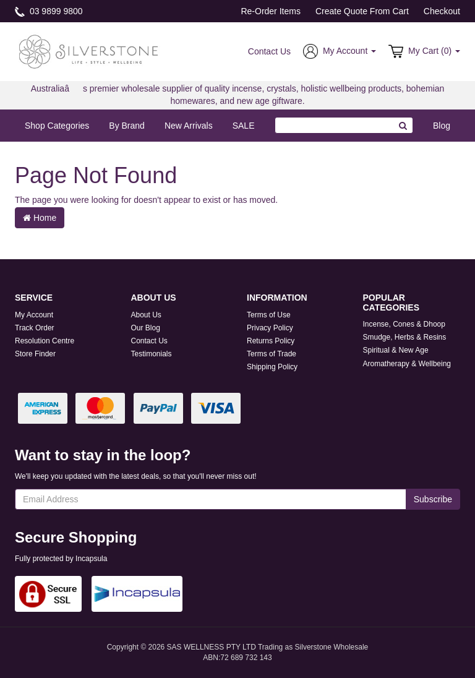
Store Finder (35, 354)
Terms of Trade (271, 354)
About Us (146, 315)
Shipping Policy (272, 367)
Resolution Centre (44, 341)
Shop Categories (57, 126)
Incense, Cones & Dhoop (404, 324)
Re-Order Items (270, 11)
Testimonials (151, 354)
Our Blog (145, 328)
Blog (441, 126)
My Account (34, 315)
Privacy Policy (270, 328)
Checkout (442, 11)
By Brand (127, 126)
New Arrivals (189, 126)
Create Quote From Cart (362, 11)
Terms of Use (269, 315)
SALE (244, 126)
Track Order (34, 328)
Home (39, 218)
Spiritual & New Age (396, 350)
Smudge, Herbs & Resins (405, 337)
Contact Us (269, 51)
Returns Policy (270, 341)
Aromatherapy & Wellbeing (407, 363)
